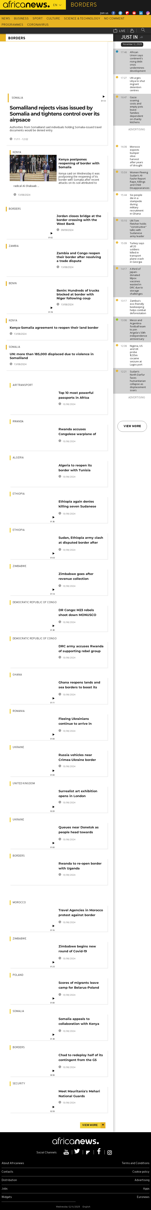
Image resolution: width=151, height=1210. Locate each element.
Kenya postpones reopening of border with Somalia (79, 163)
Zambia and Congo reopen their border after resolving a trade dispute (79, 257)
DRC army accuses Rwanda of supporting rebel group (81, 648)
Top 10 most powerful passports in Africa (76, 395)
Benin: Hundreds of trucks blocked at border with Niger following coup (78, 294)
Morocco (19, 902)
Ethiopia (19, 493)
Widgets (7, 1197)
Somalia (17, 97)
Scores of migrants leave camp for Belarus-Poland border (79, 986)
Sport (38, 18)
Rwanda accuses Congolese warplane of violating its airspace (77, 432)
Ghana (17, 674)
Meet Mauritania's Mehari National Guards (79, 1093)
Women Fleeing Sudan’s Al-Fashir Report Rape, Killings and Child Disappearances (139, 180)
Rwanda (18, 421)
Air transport (23, 385)
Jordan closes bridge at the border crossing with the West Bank (79, 220)
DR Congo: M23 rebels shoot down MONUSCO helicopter (77, 613)
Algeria (18, 457)
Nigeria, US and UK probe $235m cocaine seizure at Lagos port (136, 355)
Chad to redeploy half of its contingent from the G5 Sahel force (81, 1058)
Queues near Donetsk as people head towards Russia (79, 830)
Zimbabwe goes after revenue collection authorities (76, 577)
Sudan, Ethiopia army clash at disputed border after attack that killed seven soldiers (81, 541)
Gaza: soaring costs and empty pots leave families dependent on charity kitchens (136, 110)
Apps (146, 1188)
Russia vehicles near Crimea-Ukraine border (77, 757)
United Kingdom (24, 783)
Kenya (17, 152)
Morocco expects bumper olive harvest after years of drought (136, 156)
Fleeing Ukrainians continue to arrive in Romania (75, 722)
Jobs (5, 1188)
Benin (13, 283)
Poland (18, 975)
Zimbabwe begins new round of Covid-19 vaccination (77, 949)
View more (132, 426)
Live (119, 31)
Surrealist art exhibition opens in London (78, 793)
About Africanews (13, 1163)
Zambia (14, 246)
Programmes (12, 24)
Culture (53, 18)
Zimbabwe (19, 566)
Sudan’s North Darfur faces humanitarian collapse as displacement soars (138, 381)
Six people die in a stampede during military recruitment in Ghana (136, 204)
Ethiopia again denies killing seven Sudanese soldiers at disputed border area (81, 505)
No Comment (114, 18)
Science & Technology (82, 18)
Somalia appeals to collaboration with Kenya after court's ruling (79, 1022)
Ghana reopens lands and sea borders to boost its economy (79, 685)
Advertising (142, 1180)
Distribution (9, 1180)
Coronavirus (38, 24)
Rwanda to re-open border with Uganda (80, 866)
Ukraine (18, 747)
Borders (15, 209)
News (6, 18)
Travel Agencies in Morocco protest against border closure (81, 913)
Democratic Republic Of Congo (35, 602)
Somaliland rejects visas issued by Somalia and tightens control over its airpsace (54, 114)
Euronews (143, 1197)
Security (19, 1083)
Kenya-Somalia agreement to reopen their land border (54, 327)
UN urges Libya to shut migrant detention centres (137, 84)
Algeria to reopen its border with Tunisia (75, 467)
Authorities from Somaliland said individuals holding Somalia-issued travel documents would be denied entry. (56, 128)
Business (21, 18)
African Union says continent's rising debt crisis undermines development (138, 61)
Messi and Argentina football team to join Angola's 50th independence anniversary (138, 329)
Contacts (7, 1172)
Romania (19, 711)
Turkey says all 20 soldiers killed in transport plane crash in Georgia (137, 252)
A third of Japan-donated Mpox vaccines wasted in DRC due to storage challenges (136, 281)
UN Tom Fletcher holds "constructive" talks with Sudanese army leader (138, 228)
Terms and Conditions (135, 1163)
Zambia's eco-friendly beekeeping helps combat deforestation (138, 307)
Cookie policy (140, 1172)
